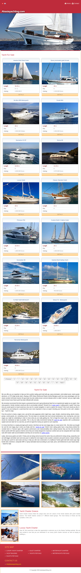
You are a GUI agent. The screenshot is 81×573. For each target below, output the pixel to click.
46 (56, 383)
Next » (62, 383)
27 (17, 383)
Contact (76, 3)
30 (30, 383)
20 (49, 379)
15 (27, 379)
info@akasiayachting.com (13, 564)
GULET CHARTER (34, 550)
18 (40, 379)
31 (35, 383)
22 (57, 379)
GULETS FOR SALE (12, 556)
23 (62, 379)
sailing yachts (45, 433)
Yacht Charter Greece (29, 511)
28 (22, 383)
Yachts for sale (39, 427)
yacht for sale (58, 420)
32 (39, 383)
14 (22, 379)
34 (48, 383)
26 (75, 379)
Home (69, 3)
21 (53, 379)
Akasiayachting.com (13, 11)
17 (35, 379)
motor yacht (55, 405)
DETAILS (21, 94)
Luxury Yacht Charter (29, 528)
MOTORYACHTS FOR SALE (61, 553)
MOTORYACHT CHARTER (60, 550)
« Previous (8, 379)
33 (44, 383)
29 (26, 383)
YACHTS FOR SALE (35, 553)
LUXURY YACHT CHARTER (14, 550)
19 (44, 379)
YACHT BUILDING (11, 553)
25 (71, 379)
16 (31, 379)
